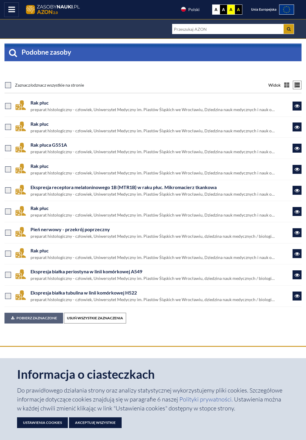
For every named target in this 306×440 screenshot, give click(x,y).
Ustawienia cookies (42, 422)
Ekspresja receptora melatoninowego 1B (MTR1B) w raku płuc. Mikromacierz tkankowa (123, 187)
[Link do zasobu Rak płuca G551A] (297, 148)
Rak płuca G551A (48, 145)
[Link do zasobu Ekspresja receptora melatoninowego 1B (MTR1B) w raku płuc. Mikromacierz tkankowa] (297, 190)
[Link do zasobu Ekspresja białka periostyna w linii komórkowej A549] (297, 274)
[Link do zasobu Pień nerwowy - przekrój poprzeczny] (297, 232)
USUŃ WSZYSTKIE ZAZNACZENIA (95, 318)
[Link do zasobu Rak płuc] (297, 106)
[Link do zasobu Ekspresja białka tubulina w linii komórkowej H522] (297, 296)
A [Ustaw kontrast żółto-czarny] (231, 9)
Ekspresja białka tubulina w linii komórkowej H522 (83, 292)
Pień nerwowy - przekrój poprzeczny (70, 229)
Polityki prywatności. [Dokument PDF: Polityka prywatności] (206, 399)
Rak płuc (39, 102)
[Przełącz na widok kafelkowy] (286, 85)
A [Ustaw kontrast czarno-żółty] (238, 9)
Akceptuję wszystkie (95, 422)
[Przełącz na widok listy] (297, 85)
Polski (190, 9)
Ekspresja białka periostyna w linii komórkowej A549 (86, 271)
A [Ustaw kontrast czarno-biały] (223, 9)
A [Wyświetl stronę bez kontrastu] (216, 9)
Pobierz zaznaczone (33, 318)
